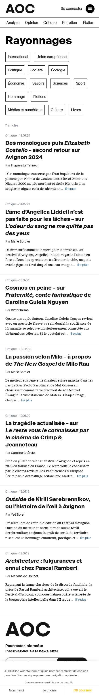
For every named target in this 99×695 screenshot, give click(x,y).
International (18, 56)
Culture (57, 110)
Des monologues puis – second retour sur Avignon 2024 (47, 150)
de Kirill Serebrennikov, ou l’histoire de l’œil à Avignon (47, 503)
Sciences (60, 83)
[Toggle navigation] (90, 8)
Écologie (58, 70)
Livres (76, 110)
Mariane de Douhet (24, 576)
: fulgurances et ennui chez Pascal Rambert (43, 564)
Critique (50, 22)
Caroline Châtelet (23, 453)
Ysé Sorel (17, 514)
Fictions (39, 96)
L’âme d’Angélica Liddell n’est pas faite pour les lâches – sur (49, 222)
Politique (15, 70)
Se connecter (71, 8)
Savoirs (38, 83)
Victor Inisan (20, 310)
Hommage (16, 96)
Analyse (12, 22)
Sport (80, 83)
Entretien (69, 22)
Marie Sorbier (20, 241)
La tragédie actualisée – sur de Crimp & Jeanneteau (47, 434)
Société (36, 70)
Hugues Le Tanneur (25, 165)
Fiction (88, 22)
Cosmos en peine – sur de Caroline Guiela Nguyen (48, 294)
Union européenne (51, 56)
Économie (16, 83)
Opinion (31, 22)
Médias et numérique (25, 110)
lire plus (70, 189)
